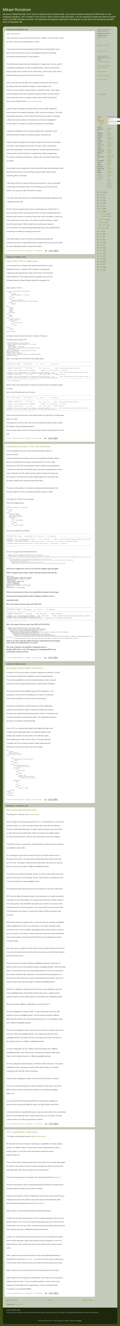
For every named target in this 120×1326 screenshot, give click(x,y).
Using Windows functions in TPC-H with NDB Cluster (28, 447)
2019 (101, 231)
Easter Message (103, 79)
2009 (101, 259)
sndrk (66, 1321)
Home (50, 1300)
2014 (101, 245)
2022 (101, 206)
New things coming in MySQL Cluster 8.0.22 (25, 668)
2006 (101, 267)
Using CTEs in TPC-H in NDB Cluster (22, 261)
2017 (101, 237)
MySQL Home (109, 146)
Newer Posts (12, 1300)
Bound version (102, 37)
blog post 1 (57, 1177)
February (104, 225)
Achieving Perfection (104, 75)
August (103, 222)
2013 (101, 248)
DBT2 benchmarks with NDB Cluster (22, 810)
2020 (101, 211)
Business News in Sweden (110, 185)
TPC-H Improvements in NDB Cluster (22, 1132)
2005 (101, 270)
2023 (101, 203)
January (104, 228)
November (104, 214)
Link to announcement (34, 101)
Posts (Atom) (19, 1304)
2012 (101, 250)
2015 (101, 242)
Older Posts (88, 1300)
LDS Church (109, 167)
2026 (101, 195)
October (104, 219)
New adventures (13, 34)
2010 (101, 256)
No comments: (38, 250)
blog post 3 (30, 1259)
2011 (101, 253)
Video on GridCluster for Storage (110, 140)
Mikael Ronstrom (17, 10)
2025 (101, 197)
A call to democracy (104, 61)
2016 (101, 239)
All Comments (113, 123)
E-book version (102, 51)
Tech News (109, 180)
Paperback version (103, 45)
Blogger (79, 1321)
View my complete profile (100, 177)
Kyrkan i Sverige (109, 172)
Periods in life (102, 71)
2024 (101, 200)
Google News (109, 163)
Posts (111, 119)
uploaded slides (34, 814)
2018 (101, 234)
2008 (101, 261)
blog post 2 (41, 1203)
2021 (101, 208)
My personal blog (110, 133)
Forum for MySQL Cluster (110, 151)
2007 (101, 264)
